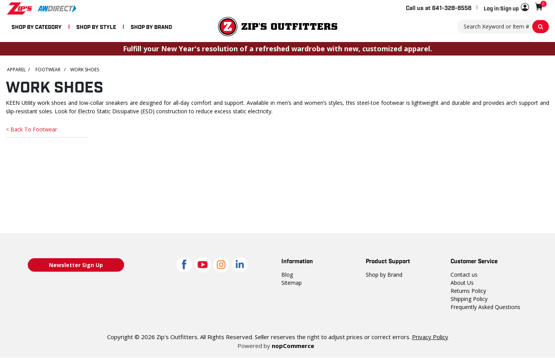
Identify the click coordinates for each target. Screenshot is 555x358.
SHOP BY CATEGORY (37, 26)
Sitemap (291, 282)
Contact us (464, 274)
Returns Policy (468, 290)
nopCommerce (293, 346)
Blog (287, 274)
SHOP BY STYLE (96, 26)
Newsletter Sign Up (76, 265)
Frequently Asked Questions (485, 307)
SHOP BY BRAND (151, 26)
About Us (462, 282)
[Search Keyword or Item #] (503, 27)
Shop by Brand (384, 274)
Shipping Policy (469, 299)
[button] (506, 8)
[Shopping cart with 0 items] (539, 6)
